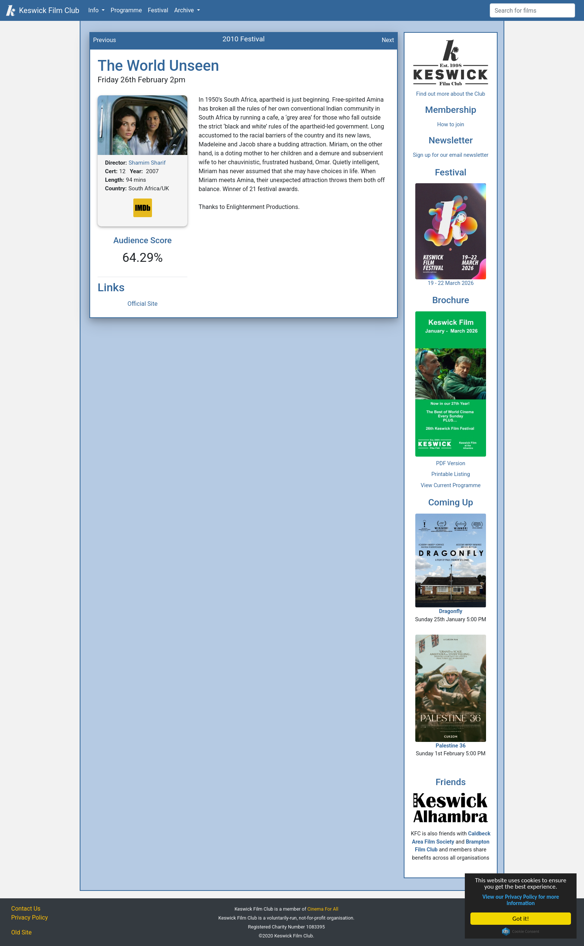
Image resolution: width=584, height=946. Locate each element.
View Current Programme (451, 485)
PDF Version (451, 463)
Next (388, 40)
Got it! (520, 919)
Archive (185, 10)
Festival (158, 10)
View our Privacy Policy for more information (520, 899)
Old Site (21, 932)
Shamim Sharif (147, 162)
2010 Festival (243, 39)
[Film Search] (532, 10)
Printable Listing (450, 474)
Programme (126, 10)
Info (94, 10)
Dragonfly (450, 564)
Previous (104, 40)
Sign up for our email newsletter (451, 155)
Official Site (142, 303)
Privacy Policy (29, 917)
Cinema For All (322, 909)
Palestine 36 (450, 692)
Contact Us (26, 908)
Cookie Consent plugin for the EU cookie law (520, 931)
